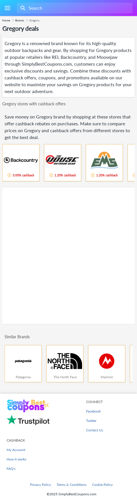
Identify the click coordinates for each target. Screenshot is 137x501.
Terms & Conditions (71, 484)
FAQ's (11, 468)
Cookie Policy (102, 484)
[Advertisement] (68, 255)
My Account (16, 450)
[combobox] (74, 8)
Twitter (91, 420)
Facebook (93, 411)
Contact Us (94, 430)
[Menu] (7, 8)
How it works (16, 459)
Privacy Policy (40, 484)
